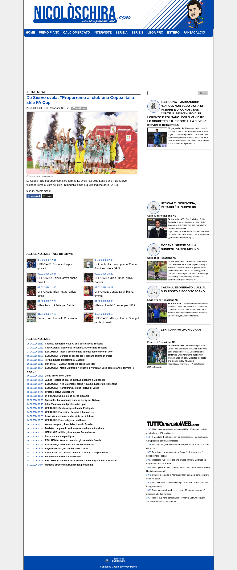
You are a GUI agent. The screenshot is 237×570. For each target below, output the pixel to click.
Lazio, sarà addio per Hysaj (60, 436)
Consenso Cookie (109, 566)
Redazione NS (170, 124)
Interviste (153, 124)
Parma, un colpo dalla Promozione (58, 318)
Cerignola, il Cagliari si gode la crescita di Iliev (70, 364)
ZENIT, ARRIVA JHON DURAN (181, 329)
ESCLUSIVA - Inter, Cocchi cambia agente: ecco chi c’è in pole (78, 351)
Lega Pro (152, 300)
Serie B (151, 257)
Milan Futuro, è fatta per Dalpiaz (57, 305)
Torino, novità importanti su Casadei (64, 360)
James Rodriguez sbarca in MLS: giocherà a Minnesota (75, 380)
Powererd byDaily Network (118, 560)
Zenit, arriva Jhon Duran (58, 375)
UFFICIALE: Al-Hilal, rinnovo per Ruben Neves (70, 432)
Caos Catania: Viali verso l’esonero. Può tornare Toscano (76, 347)
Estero (151, 342)
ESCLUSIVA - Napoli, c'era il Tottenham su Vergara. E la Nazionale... (81, 460)
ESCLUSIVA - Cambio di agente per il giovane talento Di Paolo (78, 356)
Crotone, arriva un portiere (59, 392)
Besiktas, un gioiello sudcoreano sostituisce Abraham (74, 428)
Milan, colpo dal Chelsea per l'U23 (115, 305)
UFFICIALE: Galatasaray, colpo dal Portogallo (69, 408)
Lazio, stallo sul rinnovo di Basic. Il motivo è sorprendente (76, 452)
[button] (203, 93)
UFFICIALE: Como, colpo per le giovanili (67, 396)
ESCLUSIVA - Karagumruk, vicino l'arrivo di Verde (72, 388)
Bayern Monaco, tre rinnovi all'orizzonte (66, 448)
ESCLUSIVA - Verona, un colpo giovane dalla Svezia (73, 440)
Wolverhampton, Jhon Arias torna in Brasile (68, 424)
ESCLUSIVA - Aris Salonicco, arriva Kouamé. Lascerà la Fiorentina (81, 384)
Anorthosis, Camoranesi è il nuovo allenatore (69, 444)
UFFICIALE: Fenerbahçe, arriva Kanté (65, 420)
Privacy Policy (129, 566)
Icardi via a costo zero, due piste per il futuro (69, 416)
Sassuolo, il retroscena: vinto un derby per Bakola (72, 400)
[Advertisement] (55, 224)
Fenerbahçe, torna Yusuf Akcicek (63, 456)
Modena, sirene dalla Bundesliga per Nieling (69, 464)
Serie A (151, 215)
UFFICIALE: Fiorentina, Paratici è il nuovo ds (69, 412)
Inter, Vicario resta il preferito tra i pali (65, 404)
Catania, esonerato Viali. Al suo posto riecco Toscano (74, 343)
